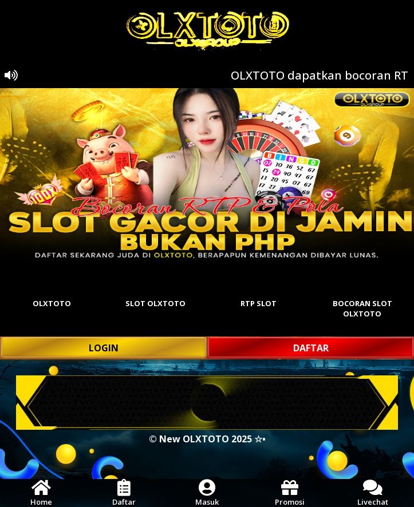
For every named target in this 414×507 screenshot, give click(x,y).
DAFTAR (311, 348)
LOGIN (104, 348)
